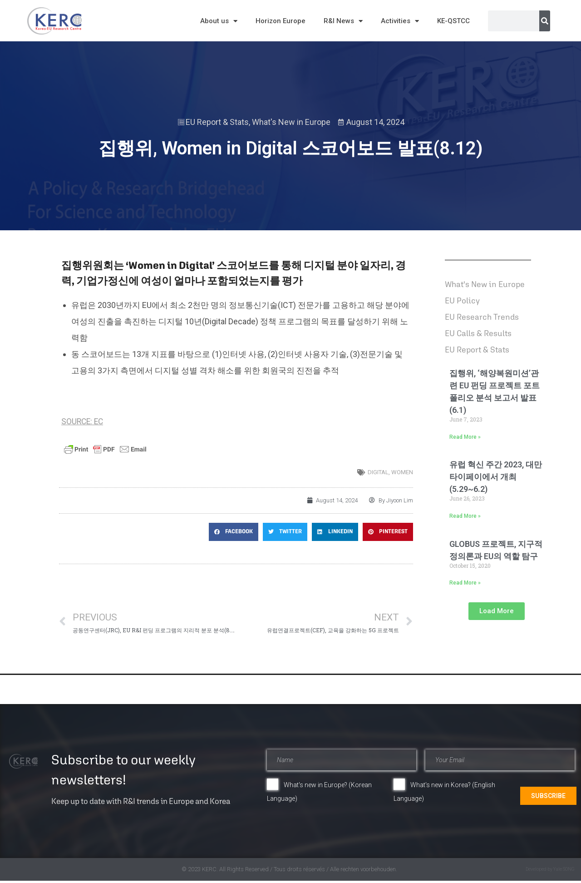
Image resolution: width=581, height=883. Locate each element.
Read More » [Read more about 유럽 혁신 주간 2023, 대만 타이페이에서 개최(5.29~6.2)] (465, 516)
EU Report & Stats (217, 122)
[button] (233, 532)
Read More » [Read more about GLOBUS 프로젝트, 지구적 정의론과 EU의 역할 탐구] (465, 583)
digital (378, 472)
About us (218, 21)
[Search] (544, 20)
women (402, 472)
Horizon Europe (280, 21)
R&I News (343, 21)
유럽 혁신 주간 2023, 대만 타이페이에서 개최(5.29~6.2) (495, 477)
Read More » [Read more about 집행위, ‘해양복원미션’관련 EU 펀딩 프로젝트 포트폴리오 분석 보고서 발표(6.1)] (465, 437)
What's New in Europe (291, 122)
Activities (400, 21)
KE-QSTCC (453, 21)
